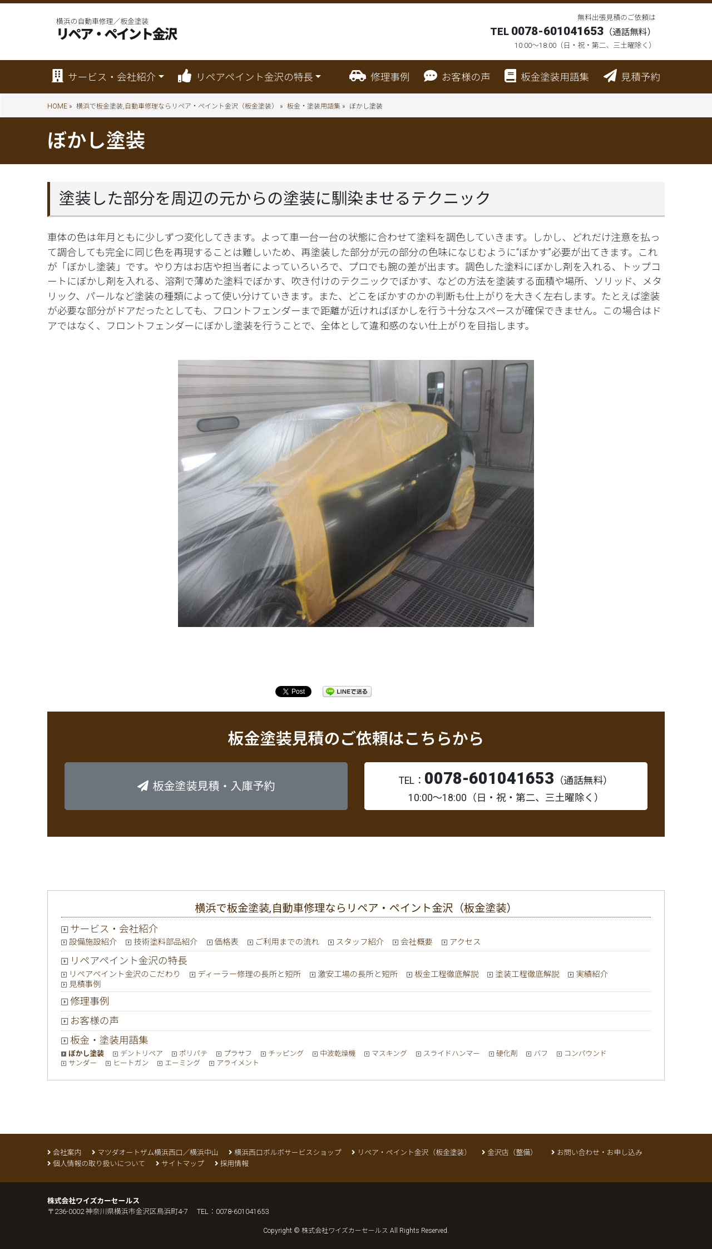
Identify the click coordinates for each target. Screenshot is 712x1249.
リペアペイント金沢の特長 (128, 960)
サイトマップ (182, 1163)
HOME (57, 106)
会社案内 (67, 1152)
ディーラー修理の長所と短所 (249, 974)
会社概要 (416, 942)
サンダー (82, 1063)
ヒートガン (131, 1063)
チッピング (286, 1053)
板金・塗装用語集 (313, 106)
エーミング (182, 1063)
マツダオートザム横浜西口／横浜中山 (157, 1152)
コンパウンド (585, 1053)
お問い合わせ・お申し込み (599, 1152)
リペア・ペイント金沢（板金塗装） (414, 1152)
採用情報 (234, 1163)
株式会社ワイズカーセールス (344, 1231)
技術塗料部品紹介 (165, 942)
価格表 (227, 942)
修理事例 (379, 76)
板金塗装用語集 (547, 76)
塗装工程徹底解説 (527, 974)
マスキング (389, 1053)
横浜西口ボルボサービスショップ (287, 1152)
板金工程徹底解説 (446, 974)
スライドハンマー (451, 1053)
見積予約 (632, 76)
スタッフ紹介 (360, 942)
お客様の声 (457, 76)
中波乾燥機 (337, 1053)
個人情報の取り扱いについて (99, 1163)
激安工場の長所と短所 (358, 974)
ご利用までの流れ (287, 942)
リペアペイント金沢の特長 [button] (245, 76)
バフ (540, 1053)
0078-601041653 (242, 1211)
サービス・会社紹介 (114, 929)
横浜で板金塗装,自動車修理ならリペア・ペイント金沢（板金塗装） (177, 106)
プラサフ (238, 1053)
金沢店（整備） (514, 1152)
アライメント (237, 1063)
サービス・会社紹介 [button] (104, 76)
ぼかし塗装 (86, 1053)
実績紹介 (592, 974)
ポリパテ (193, 1053)
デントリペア (141, 1053)
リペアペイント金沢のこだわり (125, 974)
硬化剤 (506, 1053)
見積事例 (85, 984)
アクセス (465, 942)
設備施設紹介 (93, 942)
